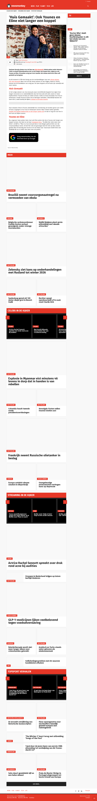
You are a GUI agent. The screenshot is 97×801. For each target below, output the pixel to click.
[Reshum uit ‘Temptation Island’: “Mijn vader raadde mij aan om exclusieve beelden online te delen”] (70, 46)
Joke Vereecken (23, 60)
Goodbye (31, 797)
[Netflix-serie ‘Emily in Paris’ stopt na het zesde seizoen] (44, 505)
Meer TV (83, 76)
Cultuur (61, 510)
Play (37, 6)
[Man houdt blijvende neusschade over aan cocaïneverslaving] (44, 320)
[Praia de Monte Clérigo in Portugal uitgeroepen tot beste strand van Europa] (51, 761)
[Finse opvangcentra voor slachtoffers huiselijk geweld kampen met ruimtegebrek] (51, 710)
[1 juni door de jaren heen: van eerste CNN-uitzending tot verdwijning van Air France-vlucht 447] (15, 747)
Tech (48, 6)
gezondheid (11, 768)
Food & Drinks (42, 478)
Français (88, 1)
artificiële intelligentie (15, 717)
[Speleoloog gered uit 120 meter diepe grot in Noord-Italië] (21, 286)
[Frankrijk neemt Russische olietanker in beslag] (36, 434)
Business (41, 217)
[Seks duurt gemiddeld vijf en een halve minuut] (21, 761)
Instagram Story (37, 122)
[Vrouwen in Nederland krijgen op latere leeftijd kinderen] (15, 576)
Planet (42, 6)
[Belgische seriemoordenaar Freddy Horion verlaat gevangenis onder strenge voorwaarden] (21, 211)
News (33, 6)
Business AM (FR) (23, 797)
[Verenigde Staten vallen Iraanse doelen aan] (51, 397)
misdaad (9, 217)
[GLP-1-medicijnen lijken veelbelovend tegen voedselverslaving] (36, 599)
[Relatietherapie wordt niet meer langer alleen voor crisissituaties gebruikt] (21, 636)
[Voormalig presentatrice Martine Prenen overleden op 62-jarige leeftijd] (70, 70)
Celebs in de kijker (12, 11)
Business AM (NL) (12, 797)
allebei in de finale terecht (39, 99)
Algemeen (10, 642)
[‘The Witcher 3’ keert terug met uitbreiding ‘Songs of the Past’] (15, 737)
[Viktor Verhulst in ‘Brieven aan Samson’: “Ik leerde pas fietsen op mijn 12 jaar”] (70, 58)
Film (35, 510)
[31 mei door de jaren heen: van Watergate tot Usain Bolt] (44, 681)
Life (52, 6)
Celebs (9, 558)
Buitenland (11, 190)
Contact (88, 797)
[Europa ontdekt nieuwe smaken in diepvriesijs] (21, 471)
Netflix (11, 510)
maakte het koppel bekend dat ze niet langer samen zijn (26, 111)
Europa (9, 478)
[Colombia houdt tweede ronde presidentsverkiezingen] (21, 397)
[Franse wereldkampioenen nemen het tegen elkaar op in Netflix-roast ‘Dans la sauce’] (19, 505)
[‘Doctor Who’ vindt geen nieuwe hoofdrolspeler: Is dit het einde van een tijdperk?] (79, 24)
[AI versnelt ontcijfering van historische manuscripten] (21, 710)
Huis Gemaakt (39, 69)
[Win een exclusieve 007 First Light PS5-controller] (70, 52)
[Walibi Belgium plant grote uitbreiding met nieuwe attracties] (51, 211)
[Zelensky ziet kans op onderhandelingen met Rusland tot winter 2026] (36, 249)
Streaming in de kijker (24, 11)
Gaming (9, 740)
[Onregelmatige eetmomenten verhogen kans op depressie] (51, 471)
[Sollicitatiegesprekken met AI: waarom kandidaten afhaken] (15, 661)
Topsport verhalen (36, 11)
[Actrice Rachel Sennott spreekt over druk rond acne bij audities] (36, 542)
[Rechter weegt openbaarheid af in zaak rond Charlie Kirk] (51, 286)
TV (8, 57)
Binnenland (11, 751)
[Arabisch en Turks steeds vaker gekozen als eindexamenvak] (51, 636)
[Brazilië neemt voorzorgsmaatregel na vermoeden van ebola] (36, 174)
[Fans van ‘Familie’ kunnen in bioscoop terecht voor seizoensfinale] (70, 64)
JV (10, 62)
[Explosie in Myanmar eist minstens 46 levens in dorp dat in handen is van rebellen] (36, 358)
